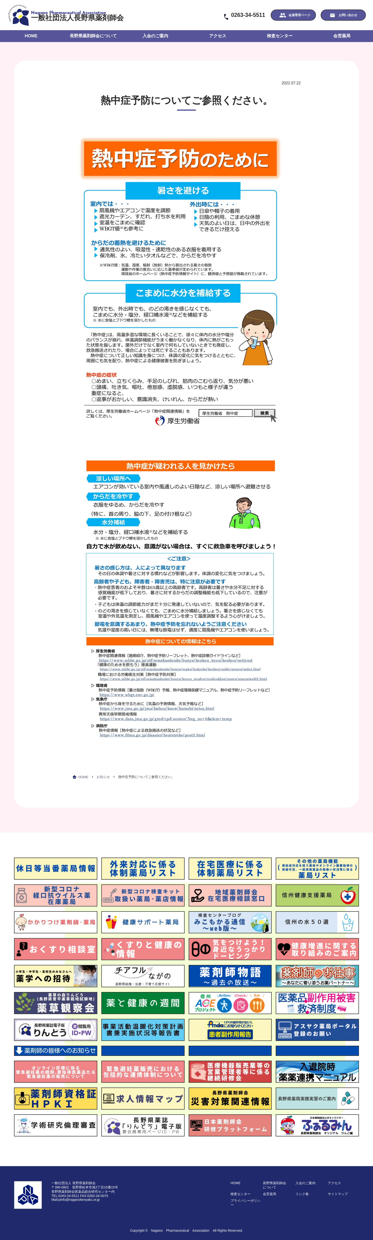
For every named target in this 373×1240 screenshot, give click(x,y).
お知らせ (103, 777)
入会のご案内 (155, 35)
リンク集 (302, 1194)
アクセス (217, 35)
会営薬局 (341, 35)
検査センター (280, 35)
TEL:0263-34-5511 (65, 1196)
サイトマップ (338, 1194)
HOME (31, 35)
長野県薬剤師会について (93, 35)
